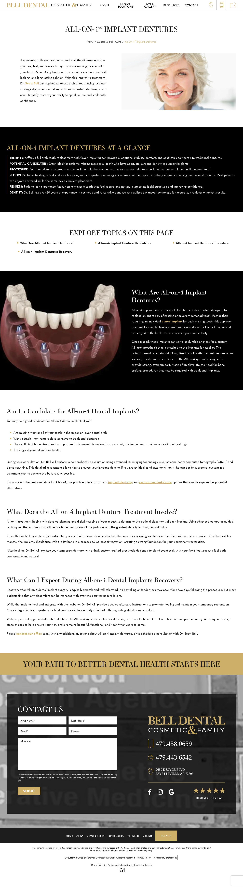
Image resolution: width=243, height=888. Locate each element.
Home (90, 41)
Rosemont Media (143, 865)
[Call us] (186, 747)
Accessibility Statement (165, 857)
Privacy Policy (144, 857)
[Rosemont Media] (121, 870)
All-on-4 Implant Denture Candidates (124, 243)
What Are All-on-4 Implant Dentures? (46, 243)
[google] (171, 792)
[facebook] (150, 792)
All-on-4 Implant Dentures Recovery (46, 251)
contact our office (29, 633)
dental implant (172, 321)
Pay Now (166, 835)
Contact (147, 835)
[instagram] (160, 792)
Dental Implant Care (109, 41)
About (79, 835)
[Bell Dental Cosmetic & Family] (186, 726)
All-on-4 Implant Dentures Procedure (202, 243)
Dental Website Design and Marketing (110, 865)
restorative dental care (155, 482)
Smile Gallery (116, 835)
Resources (133, 835)
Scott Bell (32, 83)
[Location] (186, 775)
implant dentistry (120, 482)
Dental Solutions (96, 835)
